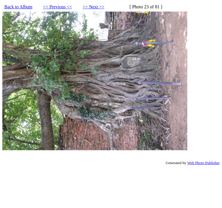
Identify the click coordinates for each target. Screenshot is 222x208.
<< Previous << (57, 6)
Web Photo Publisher (203, 163)
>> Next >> (93, 6)
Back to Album (18, 6)
